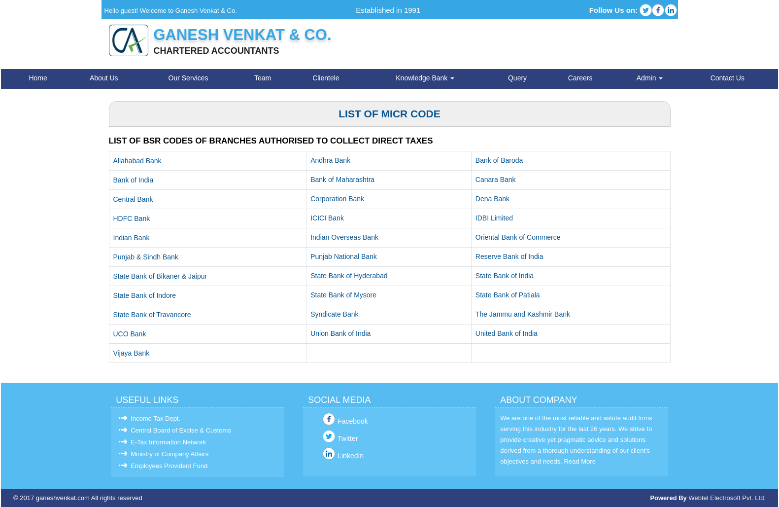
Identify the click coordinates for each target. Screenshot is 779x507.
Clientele (325, 78)
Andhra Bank (330, 160)
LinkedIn (351, 456)
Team (262, 78)
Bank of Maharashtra (342, 179)
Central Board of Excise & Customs (181, 430)
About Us (104, 78)
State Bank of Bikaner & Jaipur (160, 276)
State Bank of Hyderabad (348, 276)
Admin (650, 78)
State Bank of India (504, 276)
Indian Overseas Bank (344, 237)
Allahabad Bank (137, 161)
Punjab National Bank (343, 256)
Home (38, 78)
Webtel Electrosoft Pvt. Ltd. (727, 498)
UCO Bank (129, 334)
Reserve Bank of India (509, 256)
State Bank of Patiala (507, 295)
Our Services (188, 78)
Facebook (353, 421)
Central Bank (133, 199)
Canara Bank (495, 179)
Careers (580, 78)
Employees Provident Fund (169, 466)
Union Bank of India (340, 333)
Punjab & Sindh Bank (145, 257)
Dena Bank (492, 199)
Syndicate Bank (334, 314)
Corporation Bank (337, 199)
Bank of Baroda (499, 160)
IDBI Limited (494, 218)
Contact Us (728, 78)
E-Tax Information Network (168, 442)
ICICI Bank (327, 218)
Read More (580, 461)
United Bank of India (506, 333)
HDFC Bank (131, 218)
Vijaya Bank (131, 353)
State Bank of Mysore (343, 295)
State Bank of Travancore (152, 315)
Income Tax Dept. (155, 418)
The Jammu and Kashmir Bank (522, 314)
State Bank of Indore (144, 295)
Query (517, 78)
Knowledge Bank (425, 78)
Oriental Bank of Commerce (518, 237)
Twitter (348, 438)
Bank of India (133, 180)
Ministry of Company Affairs (169, 454)
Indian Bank (131, 238)
